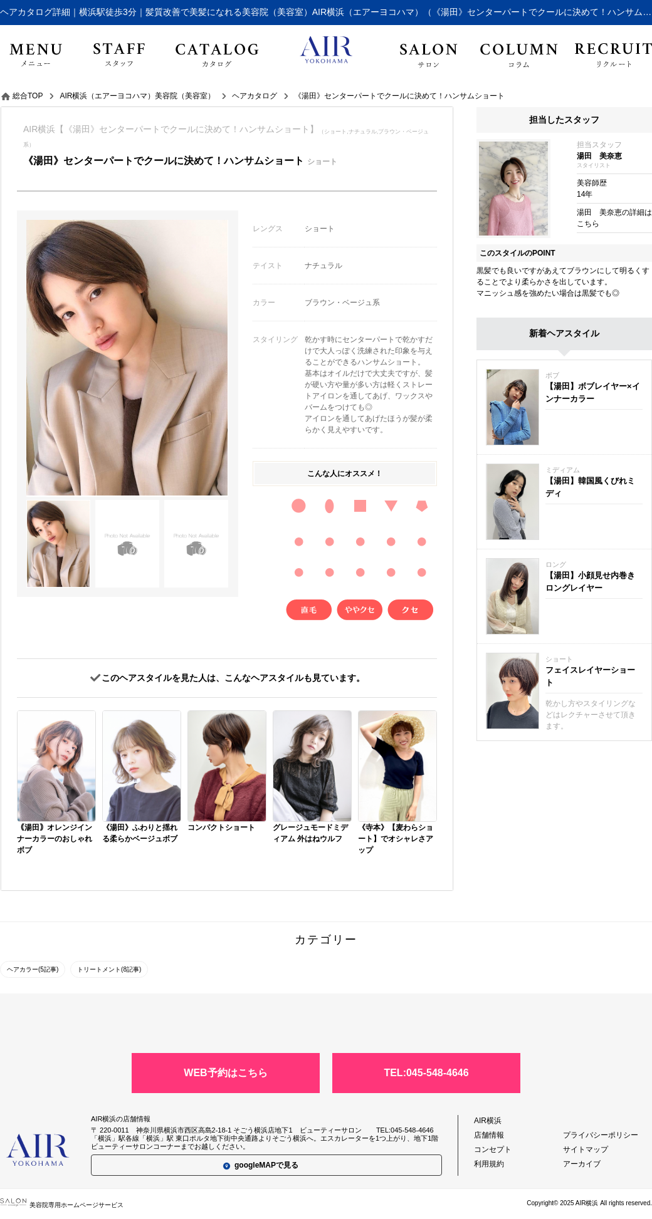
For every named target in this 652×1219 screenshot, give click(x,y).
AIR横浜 (488, 1120)
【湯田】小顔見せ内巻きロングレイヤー (590, 582)
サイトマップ (585, 1149)
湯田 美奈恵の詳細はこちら (614, 218)
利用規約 (489, 1163)
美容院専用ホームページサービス (62, 1204)
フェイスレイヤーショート (590, 676)
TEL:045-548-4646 (426, 1072)
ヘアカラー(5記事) (32, 969)
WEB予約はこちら (225, 1072)
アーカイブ (582, 1163)
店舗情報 (489, 1135)
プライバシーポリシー (600, 1135)
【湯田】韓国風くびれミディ (590, 487)
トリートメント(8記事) (109, 969)
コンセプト (493, 1149)
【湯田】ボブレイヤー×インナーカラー (592, 392)
